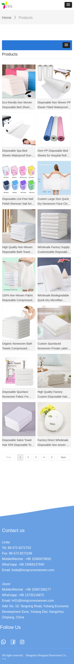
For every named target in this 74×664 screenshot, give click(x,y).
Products (26, 18)
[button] (68, 5)
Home (6, 18)
